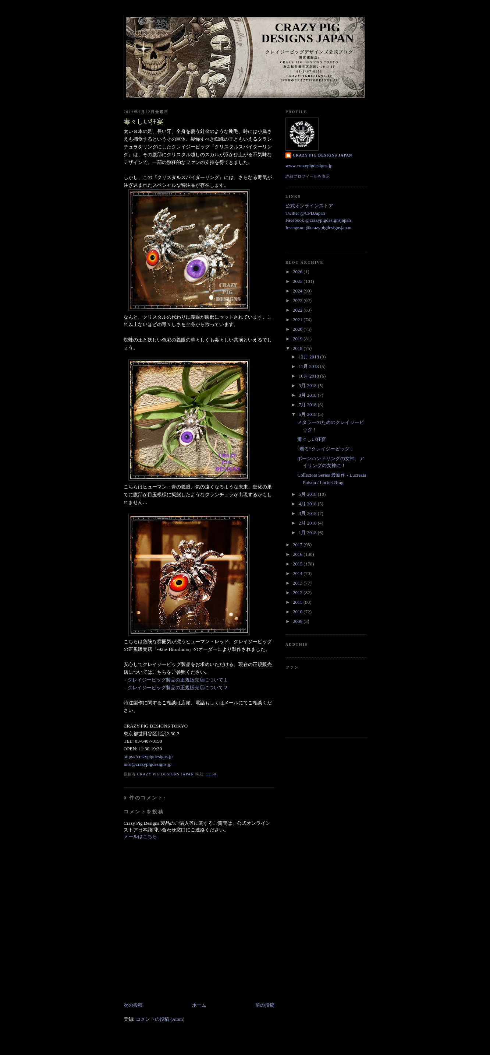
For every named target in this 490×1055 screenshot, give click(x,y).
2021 (298, 319)
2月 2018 (308, 523)
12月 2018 (309, 357)
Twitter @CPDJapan (305, 213)
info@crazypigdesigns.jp (147, 764)
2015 (298, 564)
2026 (298, 271)
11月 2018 (309, 366)
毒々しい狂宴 (311, 439)
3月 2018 (308, 513)
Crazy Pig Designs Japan (308, 33)
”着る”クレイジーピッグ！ (325, 449)
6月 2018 (308, 414)
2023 (298, 300)
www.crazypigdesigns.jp (309, 165)
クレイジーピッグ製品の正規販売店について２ (178, 687)
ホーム (199, 1005)
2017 (298, 544)
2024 (298, 291)
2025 (298, 281)
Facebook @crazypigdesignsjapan (318, 220)
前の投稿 (264, 1005)
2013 (298, 583)
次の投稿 (133, 1005)
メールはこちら (140, 836)
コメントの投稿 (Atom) (160, 1019)
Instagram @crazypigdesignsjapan (318, 227)
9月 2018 (308, 385)
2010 (298, 611)
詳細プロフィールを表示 (307, 176)
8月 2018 (308, 395)
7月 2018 (308, 404)
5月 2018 (308, 494)
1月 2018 (308, 532)
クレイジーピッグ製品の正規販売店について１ (178, 680)
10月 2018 (309, 376)
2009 (298, 621)
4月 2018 (308, 504)
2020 (298, 329)
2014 (298, 573)
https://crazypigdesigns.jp (148, 756)
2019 (298, 338)
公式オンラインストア (309, 205)
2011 (298, 602)
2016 (298, 554)
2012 (298, 592)
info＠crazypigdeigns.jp (309, 80)
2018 (298, 348)
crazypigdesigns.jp (310, 76)
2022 (298, 310)
